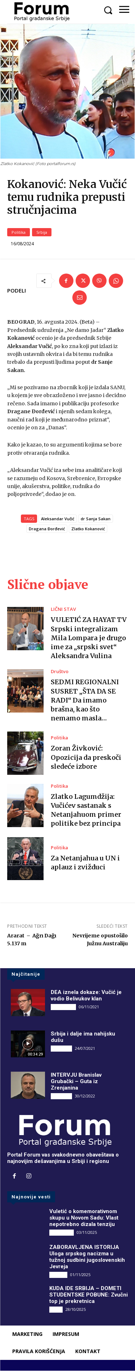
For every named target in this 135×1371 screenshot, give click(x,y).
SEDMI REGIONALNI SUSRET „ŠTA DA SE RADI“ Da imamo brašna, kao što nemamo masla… (85, 700)
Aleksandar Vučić (57, 519)
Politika (18, 232)
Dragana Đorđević (47, 529)
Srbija (41, 232)
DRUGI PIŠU (63, 1007)
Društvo (59, 672)
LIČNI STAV (63, 609)
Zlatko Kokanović (88, 529)
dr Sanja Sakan (96, 519)
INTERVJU (61, 1048)
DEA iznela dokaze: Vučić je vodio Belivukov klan (86, 995)
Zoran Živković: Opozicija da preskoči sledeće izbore (86, 757)
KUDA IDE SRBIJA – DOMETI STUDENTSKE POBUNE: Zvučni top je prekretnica (88, 1295)
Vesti (55, 1310)
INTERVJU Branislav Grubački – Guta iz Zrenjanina (76, 1081)
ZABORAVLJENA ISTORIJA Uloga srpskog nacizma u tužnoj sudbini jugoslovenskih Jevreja (87, 1257)
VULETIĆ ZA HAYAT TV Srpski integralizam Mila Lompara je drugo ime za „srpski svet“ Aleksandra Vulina (89, 638)
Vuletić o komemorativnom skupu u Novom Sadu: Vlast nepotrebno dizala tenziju (83, 1217)
